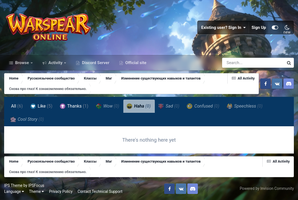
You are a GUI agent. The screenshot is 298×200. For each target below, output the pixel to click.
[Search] (237, 63)
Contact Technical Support (100, 191)
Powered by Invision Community (267, 188)
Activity (55, 62)
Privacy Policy (61, 191)
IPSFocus (36, 185)
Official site (135, 62)
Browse (22, 62)
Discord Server (95, 62)
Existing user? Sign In (223, 27)
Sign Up (259, 27)
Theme (36, 191)
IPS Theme (13, 185)
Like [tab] (41, 106)
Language (14, 191)
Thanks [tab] (74, 106)
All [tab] (17, 106)
